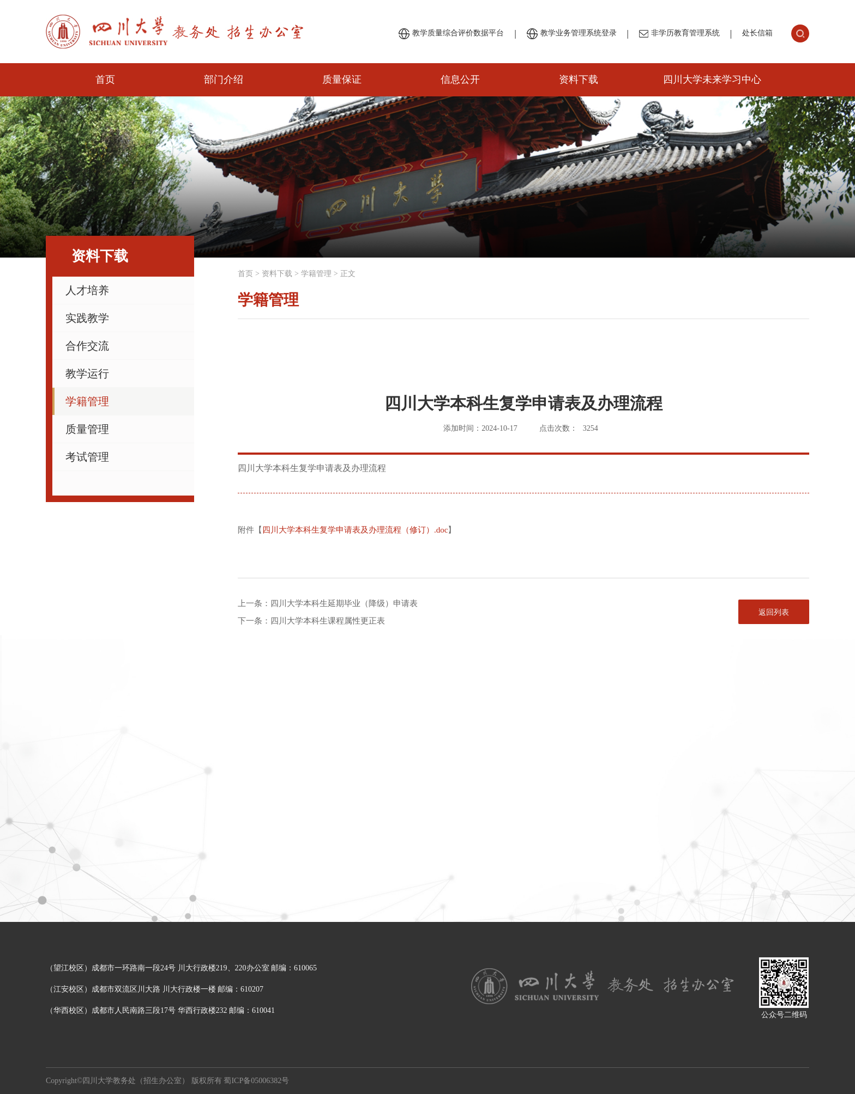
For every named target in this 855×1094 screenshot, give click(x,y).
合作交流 (87, 346)
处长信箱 (757, 33)
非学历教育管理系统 (679, 33)
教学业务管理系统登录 (572, 33)
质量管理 (87, 429)
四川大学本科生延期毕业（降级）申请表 (344, 603)
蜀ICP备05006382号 (256, 1081)
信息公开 (460, 79)
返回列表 (773, 612)
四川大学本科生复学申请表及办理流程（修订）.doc (355, 529)
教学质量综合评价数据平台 (451, 33)
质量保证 (342, 79)
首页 (105, 79)
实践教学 (87, 318)
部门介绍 (223, 79)
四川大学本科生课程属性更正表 (327, 620)
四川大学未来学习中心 (712, 79)
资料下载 (578, 79)
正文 (348, 274)
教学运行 (87, 374)
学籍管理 (87, 401)
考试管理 (87, 457)
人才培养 (87, 290)
